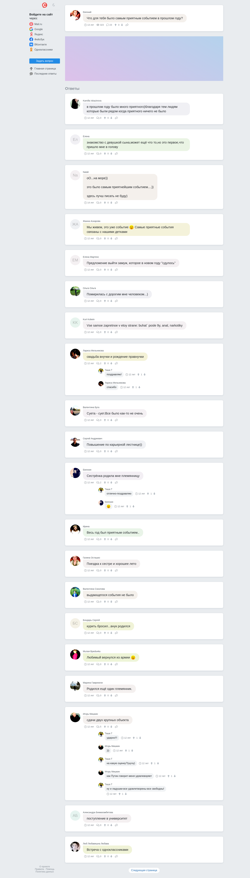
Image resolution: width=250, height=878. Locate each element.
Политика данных (45, 871)
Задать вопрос (44, 61)
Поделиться (127, 24)
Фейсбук (36, 39)
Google (36, 29)
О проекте (44, 866)
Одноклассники (41, 49)
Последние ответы (42, 74)
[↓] (121, 25)
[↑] (116, 25)
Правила (39, 869)
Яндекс (36, 34)
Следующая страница (144, 870)
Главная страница (42, 69)
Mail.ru (35, 24)
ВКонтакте (38, 44)
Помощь (50, 869)
